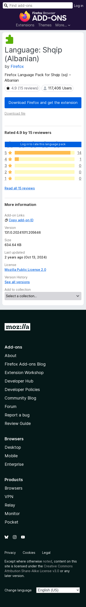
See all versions (17, 282)
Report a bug (17, 415)
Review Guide (18, 423)
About (11, 355)
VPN (9, 496)
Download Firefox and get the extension (43, 102)
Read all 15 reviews (20, 188)
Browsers (13, 488)
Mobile (11, 455)
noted (47, 561)
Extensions (25, 25)
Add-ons (13, 347)
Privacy (10, 552)
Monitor (12, 513)
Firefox (17, 66)
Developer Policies (22, 389)
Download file (15, 113)
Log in (78, 6)
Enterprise (14, 464)
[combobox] (38, 5)
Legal (46, 552)
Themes (45, 25)
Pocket (11, 522)
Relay (10, 505)
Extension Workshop (24, 372)
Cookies (29, 552)
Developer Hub (19, 381)
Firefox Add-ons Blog (25, 364)
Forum (11, 406)
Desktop (13, 447)
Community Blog (20, 398)
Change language (18, 590)
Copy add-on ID (19, 220)
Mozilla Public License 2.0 (25, 270)
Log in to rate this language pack (43, 144)
